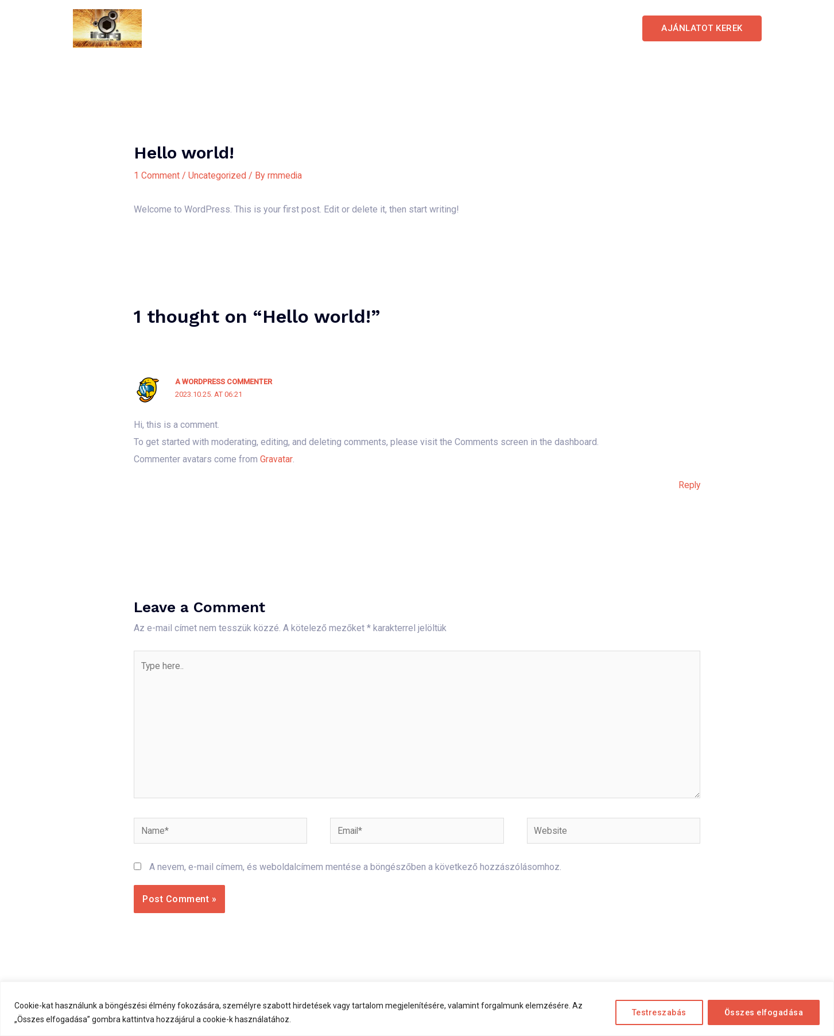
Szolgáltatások (448, 28)
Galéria (523, 28)
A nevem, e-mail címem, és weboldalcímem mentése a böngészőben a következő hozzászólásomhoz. (355, 870)
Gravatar (276, 458)
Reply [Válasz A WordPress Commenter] (688, 485)
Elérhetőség (591, 28)
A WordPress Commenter (224, 381)
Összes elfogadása (764, 1012)
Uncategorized (217, 175)
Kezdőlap (367, 28)
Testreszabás (659, 1012)
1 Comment (157, 175)
